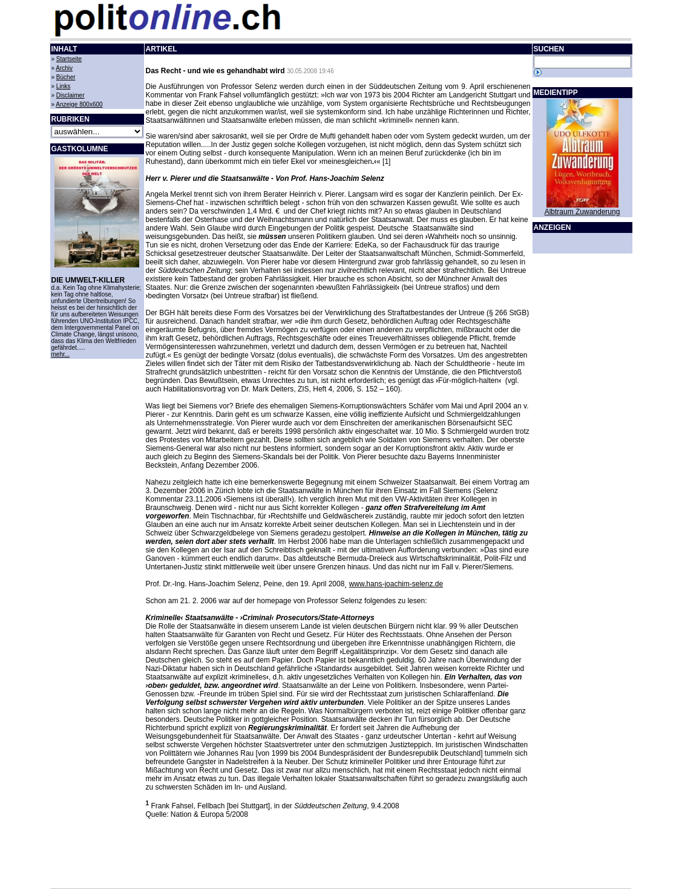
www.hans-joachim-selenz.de (396, 584)
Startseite (69, 59)
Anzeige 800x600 (79, 104)
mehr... (60, 354)
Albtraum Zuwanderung (582, 212)
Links (63, 86)
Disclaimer (70, 95)
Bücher (66, 77)
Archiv (64, 68)
